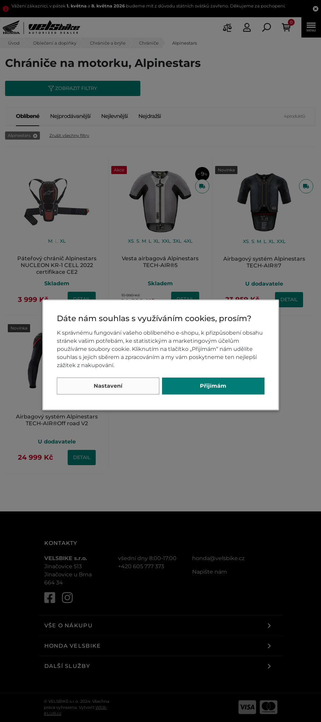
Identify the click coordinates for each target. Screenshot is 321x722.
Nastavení (108, 386)
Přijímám (213, 386)
